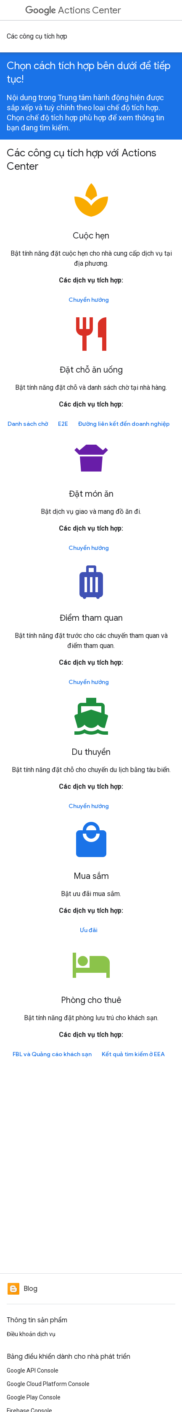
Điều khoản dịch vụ (31, 1334)
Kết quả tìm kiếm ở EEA (133, 1054)
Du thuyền (91, 752)
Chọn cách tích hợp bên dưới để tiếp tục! (89, 72)
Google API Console (32, 1370)
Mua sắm (91, 876)
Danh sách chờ (28, 423)
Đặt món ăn (91, 494)
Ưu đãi (89, 930)
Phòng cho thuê (91, 1000)
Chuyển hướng (89, 299)
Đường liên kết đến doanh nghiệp (124, 423)
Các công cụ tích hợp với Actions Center (81, 160)
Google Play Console (34, 1397)
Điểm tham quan (91, 618)
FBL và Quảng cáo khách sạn (52, 1054)
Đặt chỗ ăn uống (91, 370)
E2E (63, 423)
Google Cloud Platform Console (48, 1384)
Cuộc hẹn (91, 236)
